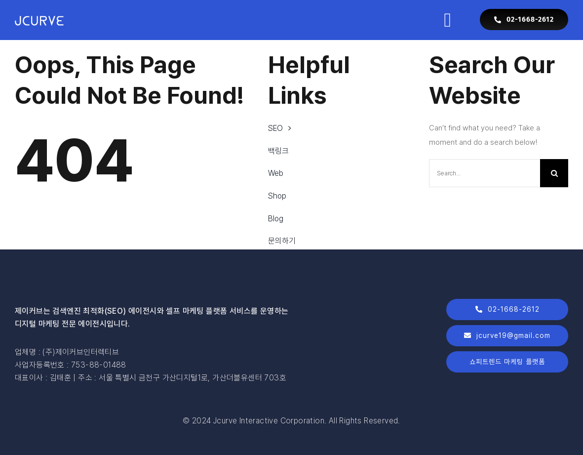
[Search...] (484, 173)
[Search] (554, 173)
